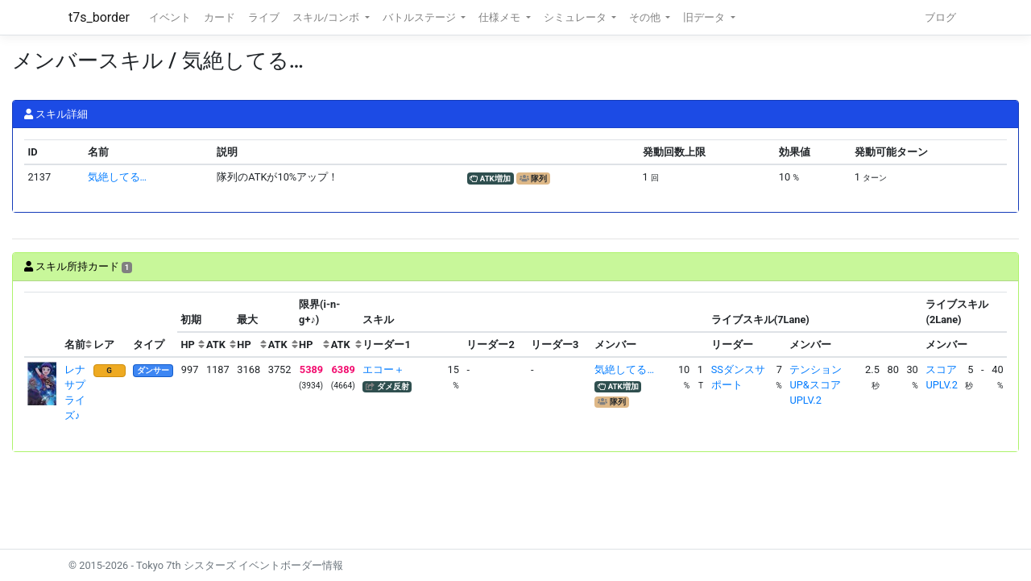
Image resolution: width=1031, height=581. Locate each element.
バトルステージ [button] (420, 17)
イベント (170, 17)
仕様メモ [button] (500, 17)
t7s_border (99, 17)
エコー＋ (383, 369)
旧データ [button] (705, 17)
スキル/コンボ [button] (327, 17)
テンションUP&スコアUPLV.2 (815, 384)
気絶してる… (117, 177)
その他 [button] (646, 17)
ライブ (263, 17)
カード (219, 17)
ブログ (940, 17)
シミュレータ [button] (576, 17)
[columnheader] (42, 325)
